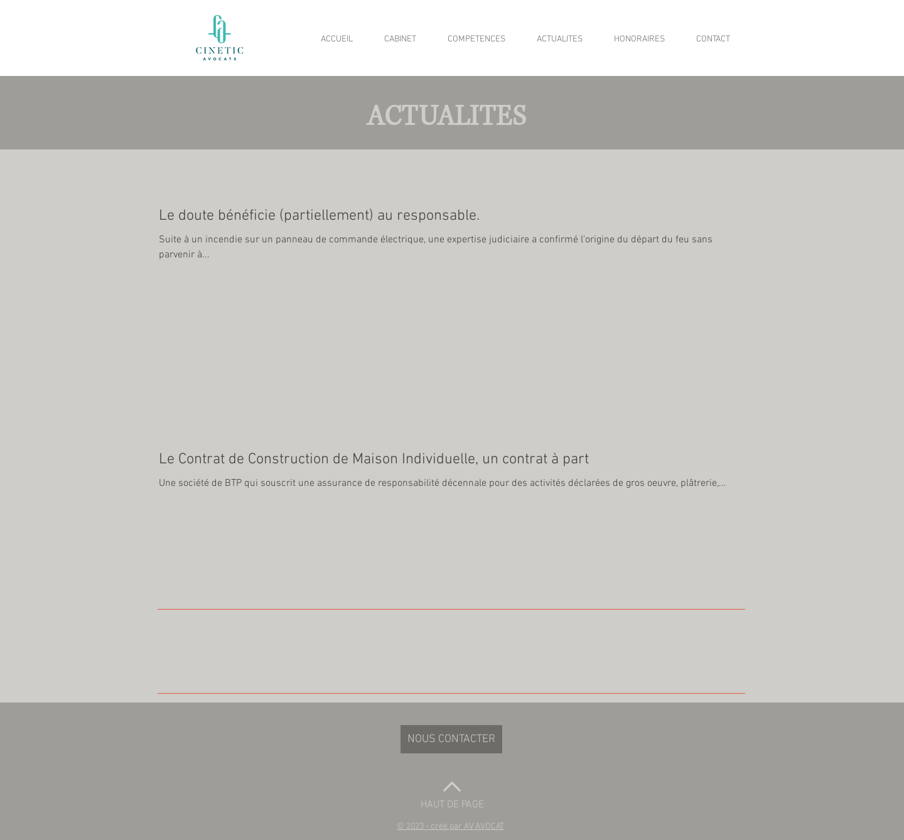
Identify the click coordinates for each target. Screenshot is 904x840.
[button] (450, 826)
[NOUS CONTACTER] (451, 739)
